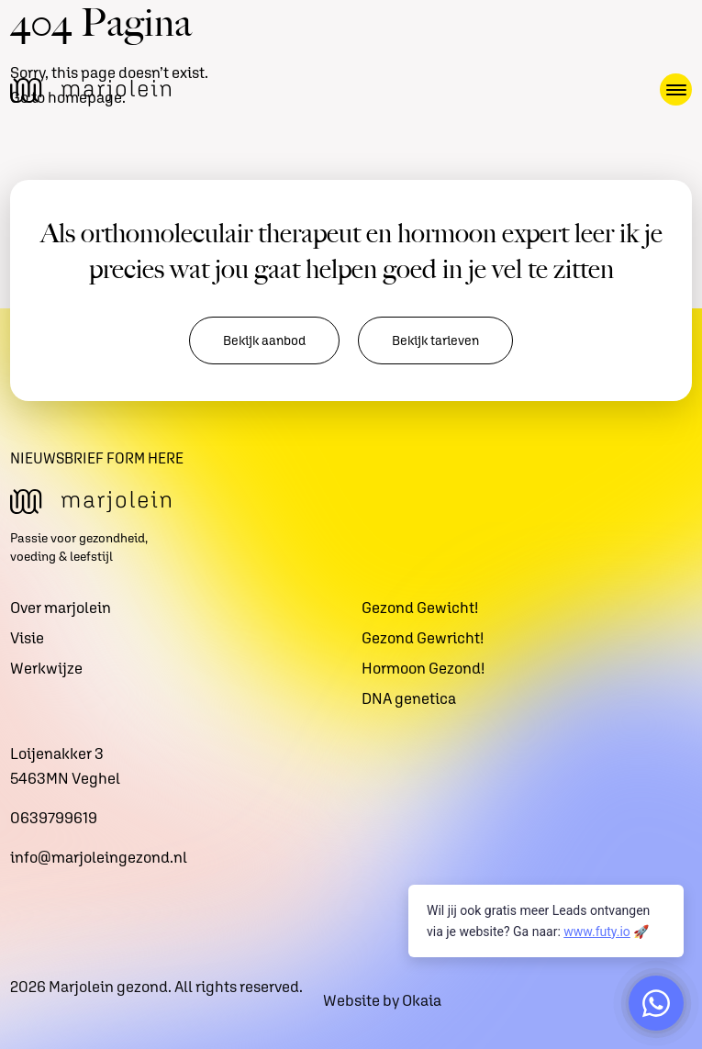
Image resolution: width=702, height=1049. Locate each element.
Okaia (421, 1027)
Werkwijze (46, 671)
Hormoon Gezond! (423, 671)
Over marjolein (60, 611)
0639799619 (53, 820)
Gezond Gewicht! (420, 611)
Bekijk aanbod (264, 343)
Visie (27, 641)
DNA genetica (409, 701)
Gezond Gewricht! (423, 641)
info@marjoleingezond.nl (98, 860)
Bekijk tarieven (435, 343)
